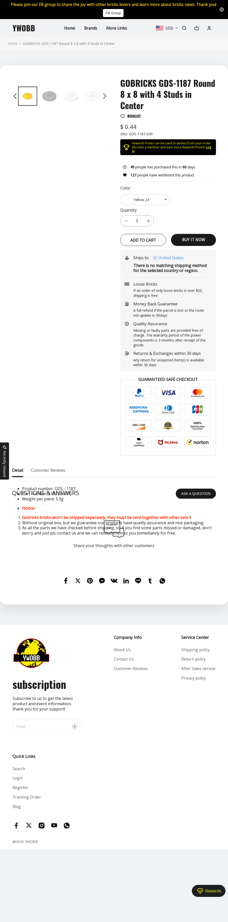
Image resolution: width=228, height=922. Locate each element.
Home (69, 33)
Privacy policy (193, 750)
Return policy (193, 731)
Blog (17, 879)
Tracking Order (27, 869)
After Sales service (198, 741)
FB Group (113, 19)
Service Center (195, 709)
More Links (117, 33)
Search (19, 840)
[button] (15, 102)
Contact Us (123, 731)
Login (18, 850)
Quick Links (24, 828)
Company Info (127, 709)
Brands (90, 33)
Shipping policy (195, 722)
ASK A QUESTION (196, 565)
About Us (122, 722)
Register (20, 860)
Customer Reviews (130, 741)
